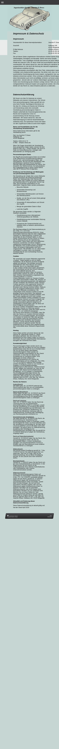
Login (51, 515)
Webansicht (49, 516)
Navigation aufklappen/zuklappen (29, 2)
